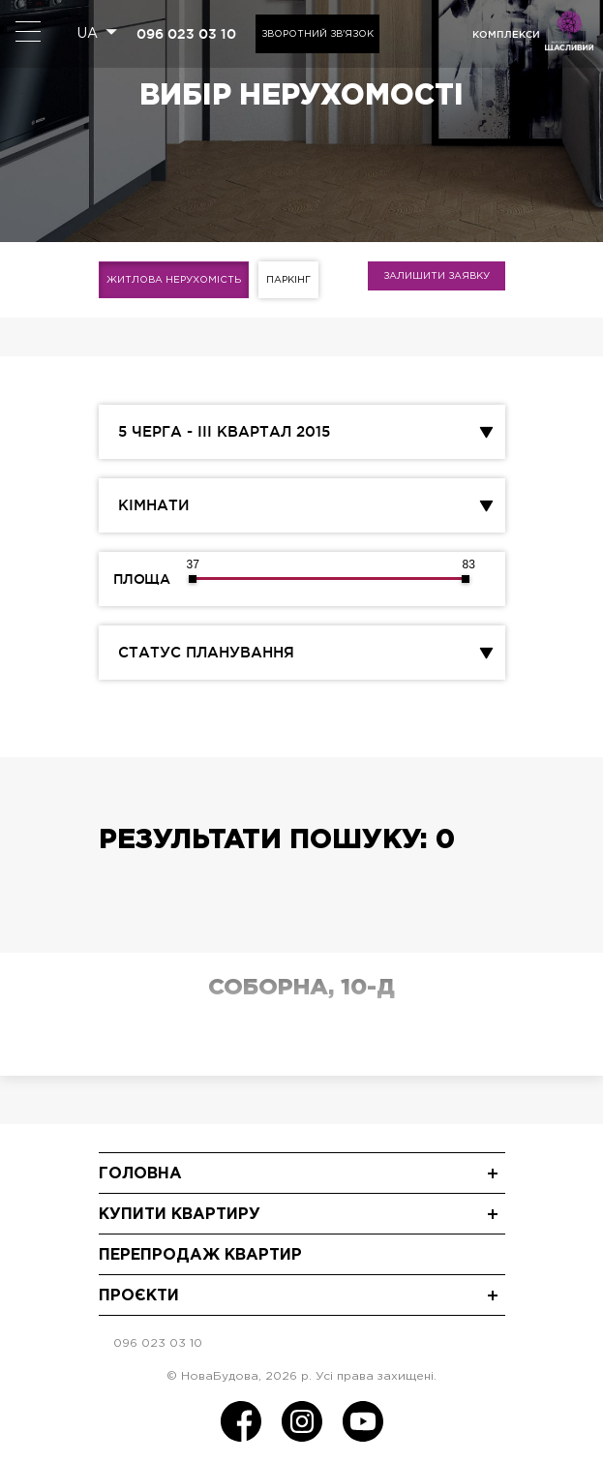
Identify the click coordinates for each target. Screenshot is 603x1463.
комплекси (506, 34)
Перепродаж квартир (200, 1255)
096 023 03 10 (186, 34)
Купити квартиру (179, 1214)
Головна (140, 1174)
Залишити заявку (436, 276)
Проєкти (139, 1296)
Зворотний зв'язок (317, 34)
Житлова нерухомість (173, 280)
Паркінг (288, 280)
